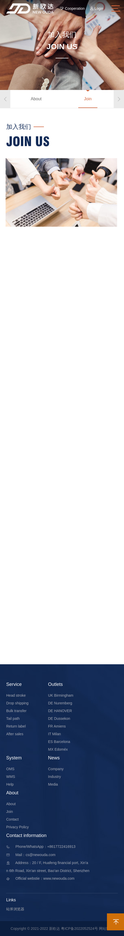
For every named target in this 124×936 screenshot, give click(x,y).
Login (96, 8)
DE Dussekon (59, 718)
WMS (10, 777)
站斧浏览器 (15, 909)
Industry (54, 777)
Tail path (13, 718)
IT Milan (54, 734)
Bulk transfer (16, 711)
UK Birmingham (60, 695)
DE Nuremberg (60, 703)
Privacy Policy (17, 827)
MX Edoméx (58, 749)
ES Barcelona (59, 742)
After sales (14, 734)
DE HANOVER (60, 711)
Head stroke (16, 695)
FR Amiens (57, 726)
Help (10, 784)
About (36, 99)
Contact (12, 819)
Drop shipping (17, 703)
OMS (10, 769)
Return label (16, 726)
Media (53, 784)
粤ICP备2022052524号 (79, 928)
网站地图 (106, 928)
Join (87, 99)
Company (56, 769)
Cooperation (72, 8)
